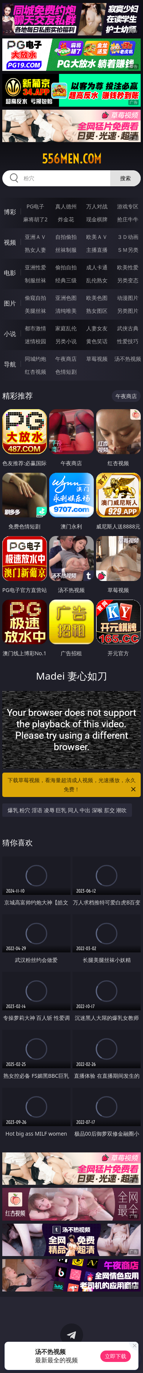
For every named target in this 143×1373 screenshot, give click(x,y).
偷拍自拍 (66, 267)
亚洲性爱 (35, 267)
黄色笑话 (97, 341)
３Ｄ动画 (127, 236)
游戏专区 (127, 206)
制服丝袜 (35, 280)
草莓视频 (97, 358)
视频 (10, 242)
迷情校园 (35, 341)
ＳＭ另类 (127, 249)
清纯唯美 (66, 310)
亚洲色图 (66, 297)
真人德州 (66, 206)
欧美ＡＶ (97, 236)
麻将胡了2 (35, 219)
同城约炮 (35, 358)
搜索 (125, 178)
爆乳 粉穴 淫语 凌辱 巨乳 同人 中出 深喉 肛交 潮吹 (67, 810)
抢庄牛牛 (127, 219)
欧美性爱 (127, 267)
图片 (10, 303)
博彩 (10, 212)
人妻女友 (97, 328)
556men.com (71, 158)
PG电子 (35, 206)
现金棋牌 (97, 219)
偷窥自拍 (35, 297)
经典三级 (66, 280)
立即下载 (115, 1356)
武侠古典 (127, 328)
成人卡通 (97, 267)
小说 (10, 334)
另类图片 (127, 310)
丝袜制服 (66, 249)
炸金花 (66, 219)
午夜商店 (66, 358)
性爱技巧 (127, 341)
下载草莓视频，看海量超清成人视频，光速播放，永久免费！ (72, 785)
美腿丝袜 (35, 310)
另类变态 (127, 280)
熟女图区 (97, 310)
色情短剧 (66, 371)
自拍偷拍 (66, 236)
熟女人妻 (35, 249)
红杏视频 (35, 371)
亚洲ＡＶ (35, 236)
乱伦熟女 (97, 280)
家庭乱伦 (66, 328)
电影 (10, 273)
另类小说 (66, 341)
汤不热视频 (127, 358)
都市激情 (35, 328)
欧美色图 (97, 297)
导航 (10, 364)
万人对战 (97, 206)
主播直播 (97, 249)
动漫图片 (127, 297)
